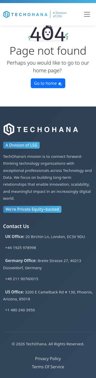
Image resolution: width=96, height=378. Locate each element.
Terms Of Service (48, 367)
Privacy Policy (48, 358)
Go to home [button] (48, 83)
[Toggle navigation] (87, 14)
